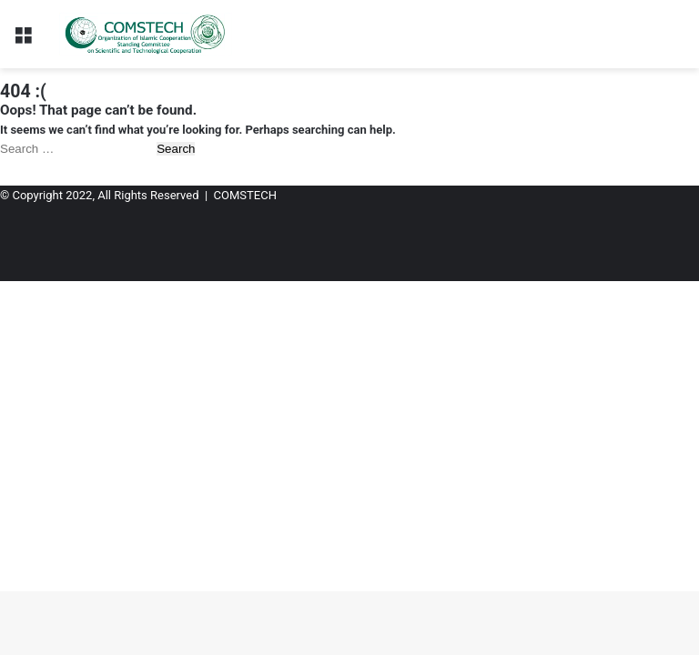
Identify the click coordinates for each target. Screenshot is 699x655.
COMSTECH (245, 195)
